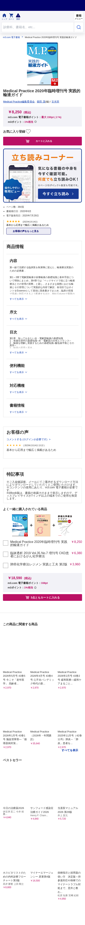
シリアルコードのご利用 (61, 514)
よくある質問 (11, 508)
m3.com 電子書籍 (11, 37)
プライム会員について (17, 502)
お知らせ (8, 514)
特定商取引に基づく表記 (61, 502)
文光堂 (8, 101)
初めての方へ (54, 508)
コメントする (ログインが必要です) (27, 421)
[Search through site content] (38, 27)
